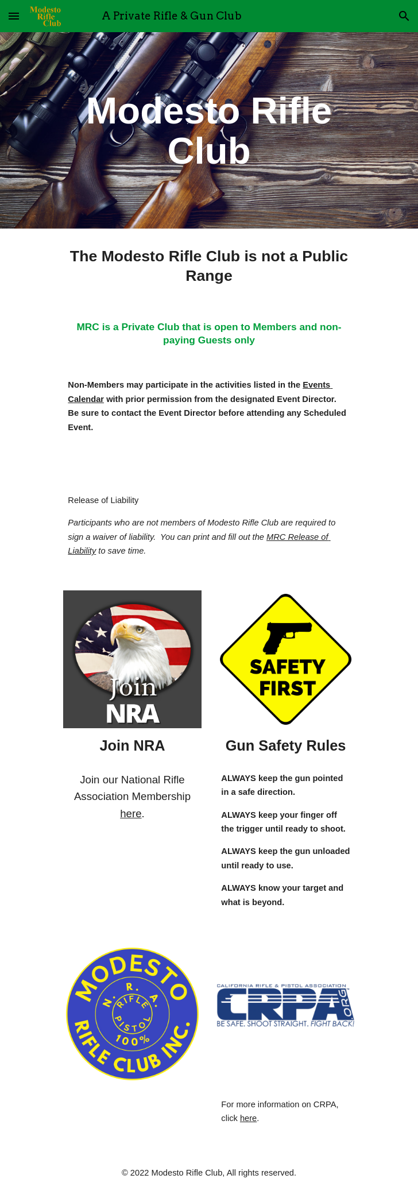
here (130, 813)
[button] (14, 16)
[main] (208, 130)
